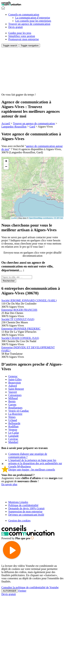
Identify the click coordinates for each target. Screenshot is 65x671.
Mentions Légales (18, 502)
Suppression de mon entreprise (25, 511)
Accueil (5, 123)
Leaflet (14, 218)
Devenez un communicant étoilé (26, 514)
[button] (23, 14)
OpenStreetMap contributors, (41, 218)
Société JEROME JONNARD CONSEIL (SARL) (29, 300)
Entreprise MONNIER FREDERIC (21, 328)
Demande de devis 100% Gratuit (26, 508)
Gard (32, 126)
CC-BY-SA (58, 218)
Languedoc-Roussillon (14, 126)
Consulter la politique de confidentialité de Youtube (30, 587)
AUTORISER (9, 591)
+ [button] (6, 161)
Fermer (22, 590)
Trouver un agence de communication (34, 123)
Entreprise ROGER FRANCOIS (19, 309)
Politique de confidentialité (23, 505)
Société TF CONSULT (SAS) (17, 319)
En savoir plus (9, 484)
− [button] (6, 166)
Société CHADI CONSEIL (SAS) (20, 338)
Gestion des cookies (19, 520)
